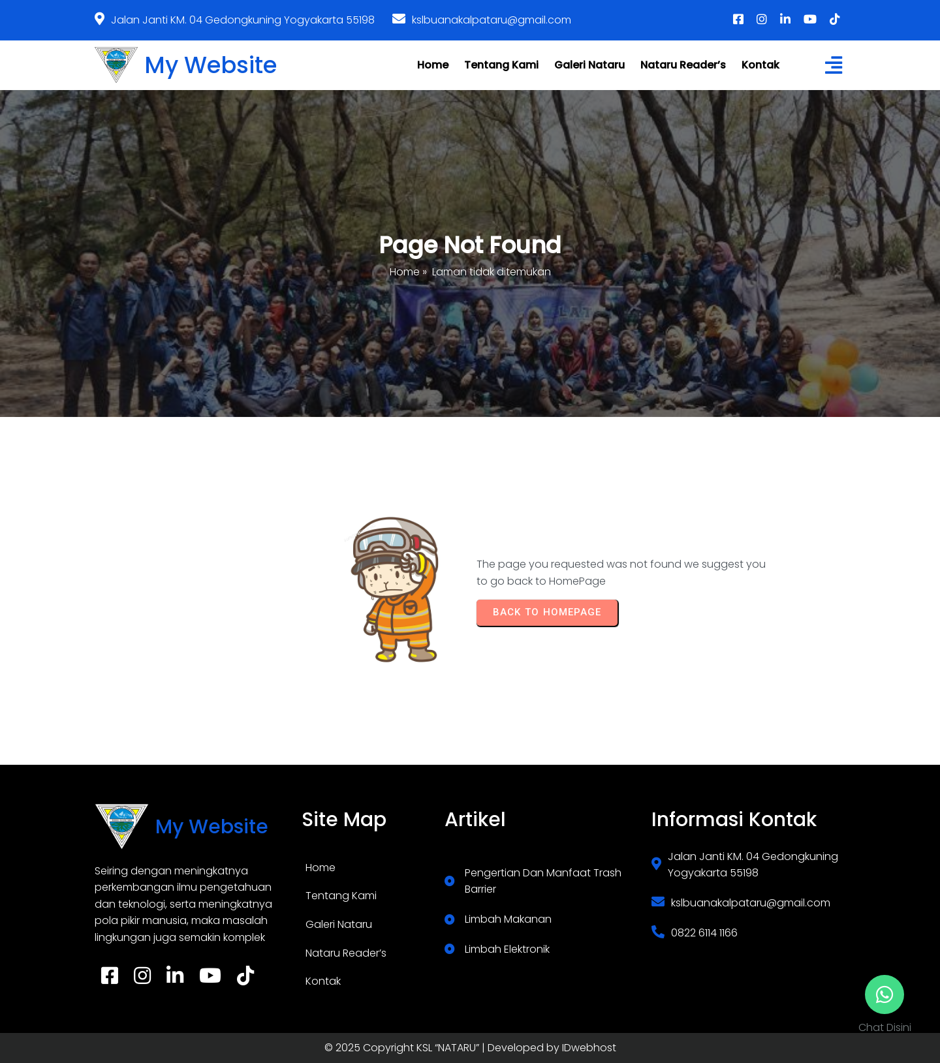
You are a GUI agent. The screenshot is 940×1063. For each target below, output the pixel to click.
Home (405, 271)
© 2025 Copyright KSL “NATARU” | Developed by (443, 1047)
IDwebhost (589, 1047)
